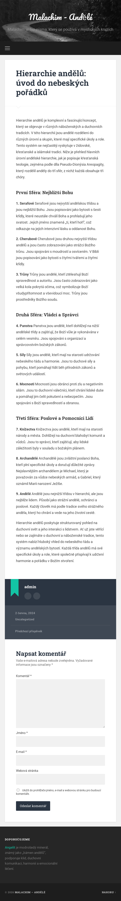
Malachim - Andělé (60, 17)
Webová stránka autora (36, 595)
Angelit (10, 847)
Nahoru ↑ (109, 892)
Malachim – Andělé (30, 892)
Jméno (22, 732)
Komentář (24, 675)
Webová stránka (27, 770)
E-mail (21, 751)
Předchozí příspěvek (28, 631)
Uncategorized (24, 619)
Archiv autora (27, 595)
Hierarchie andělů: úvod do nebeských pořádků (52, 82)
